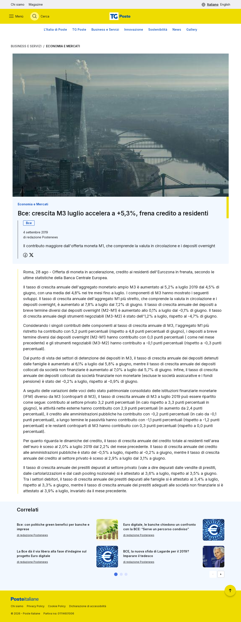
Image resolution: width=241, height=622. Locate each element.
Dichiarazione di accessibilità (87, 606)
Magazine (36, 4)
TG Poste (79, 30)
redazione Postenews (42, 238)
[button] (116, 575)
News (176, 30)
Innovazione (133, 30)
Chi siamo (17, 4)
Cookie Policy (57, 606)
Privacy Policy (36, 606)
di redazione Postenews (32, 535)
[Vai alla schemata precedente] (212, 574)
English (225, 4)
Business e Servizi (105, 30)
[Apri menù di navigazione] (18, 16)
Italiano (213, 4)
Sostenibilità (157, 30)
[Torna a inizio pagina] (230, 590)
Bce (29, 223)
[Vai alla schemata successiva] (220, 574)
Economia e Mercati (63, 47)
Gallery (191, 30)
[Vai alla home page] (120, 16)
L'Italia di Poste (55, 30)
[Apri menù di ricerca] (41, 16)
